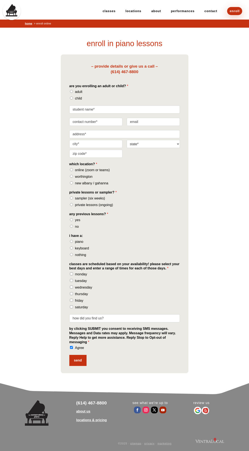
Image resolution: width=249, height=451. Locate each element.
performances (183, 11)
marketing (165, 443)
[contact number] (95, 122)
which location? (83, 164)
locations (133, 11)
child (78, 98)
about (156, 11)
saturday (81, 307)
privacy (149, 443)
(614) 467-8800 (124, 72)
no (77, 226)
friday (79, 300)
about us (83, 411)
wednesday (83, 287)
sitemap (135, 443)
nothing (80, 255)
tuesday (81, 281)
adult (79, 92)
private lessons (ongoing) (94, 205)
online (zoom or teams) (92, 170)
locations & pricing (91, 420)
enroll (235, 11)
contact (210, 11)
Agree (79, 348)
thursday (81, 294)
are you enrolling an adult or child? (98, 86)
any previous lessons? (88, 214)
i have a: (76, 236)
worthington (84, 176)
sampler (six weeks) (90, 198)
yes (77, 220)
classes (108, 11)
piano (79, 241)
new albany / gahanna (91, 183)
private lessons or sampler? (93, 192)
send (78, 360)
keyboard (82, 248)
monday (81, 274)
